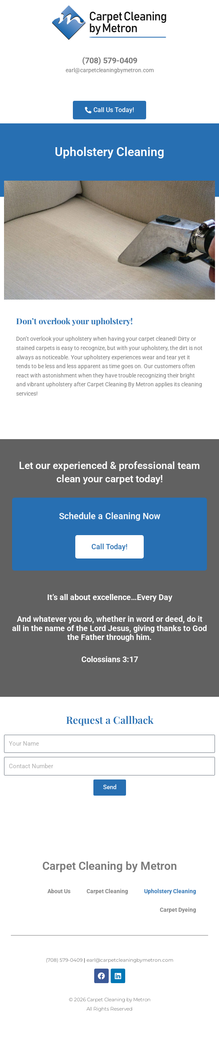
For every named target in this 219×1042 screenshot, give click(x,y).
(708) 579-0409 (109, 60)
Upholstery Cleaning (170, 891)
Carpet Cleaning (107, 891)
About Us (59, 891)
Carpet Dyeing (178, 910)
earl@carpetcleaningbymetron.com (110, 70)
